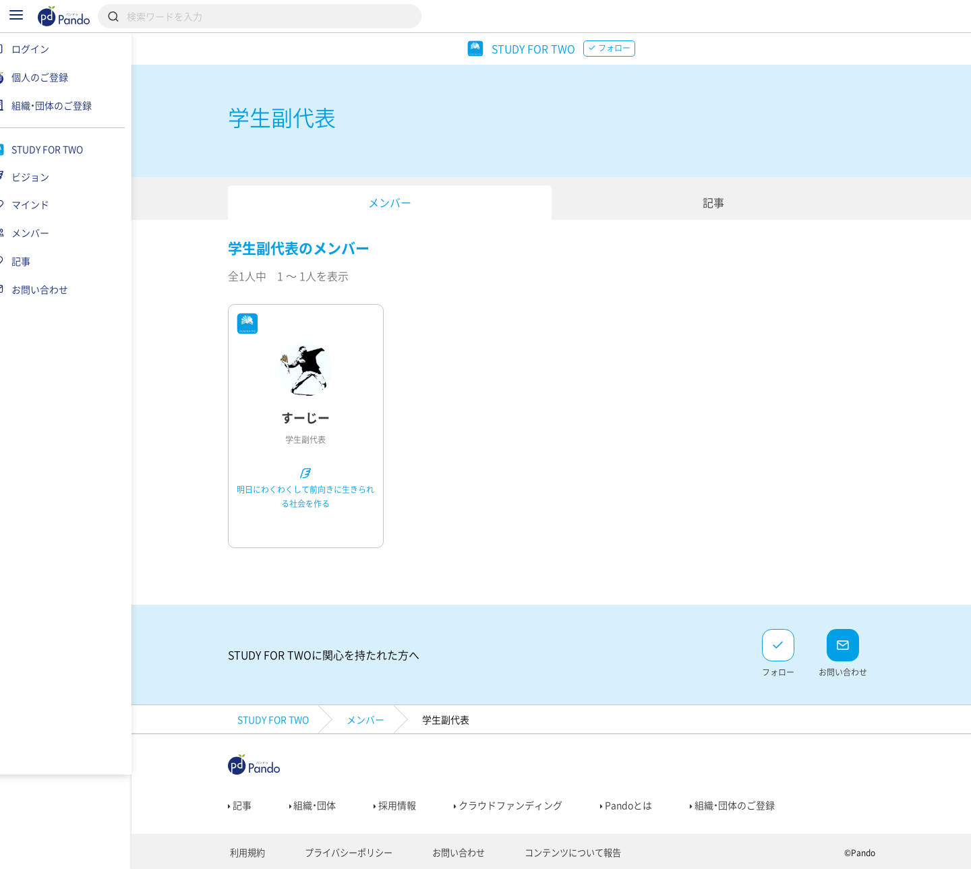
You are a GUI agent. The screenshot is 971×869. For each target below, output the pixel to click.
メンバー (397, 202)
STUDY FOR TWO (281, 719)
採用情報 (403, 805)
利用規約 (253, 853)
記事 (721, 202)
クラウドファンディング (517, 805)
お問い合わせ (454, 853)
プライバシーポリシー (349, 853)
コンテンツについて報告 (562, 853)
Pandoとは (635, 805)
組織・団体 (321, 805)
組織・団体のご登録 (741, 805)
